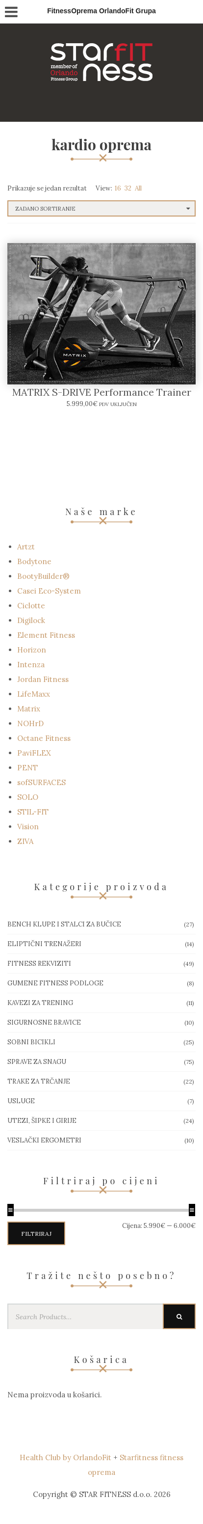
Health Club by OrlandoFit (65, 1457)
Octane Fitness (44, 738)
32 (128, 188)
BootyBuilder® (43, 576)
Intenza (31, 664)
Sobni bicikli (31, 1042)
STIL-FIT (33, 811)
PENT (27, 767)
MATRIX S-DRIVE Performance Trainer (101, 392)
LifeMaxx (33, 694)
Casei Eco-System (49, 591)
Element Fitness (46, 635)
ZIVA (25, 841)
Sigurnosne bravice (44, 1022)
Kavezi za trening (40, 1003)
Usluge (21, 1101)
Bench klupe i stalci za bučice (64, 924)
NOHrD (30, 723)
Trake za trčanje (38, 1081)
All (138, 188)
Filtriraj (36, 1233)
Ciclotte (31, 605)
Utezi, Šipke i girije (41, 1120)
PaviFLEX (34, 753)
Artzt (26, 546)
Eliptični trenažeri (44, 944)
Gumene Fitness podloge (55, 983)
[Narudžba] (101, 208)
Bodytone (34, 561)
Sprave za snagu (36, 1062)
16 (118, 188)
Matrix (28, 708)
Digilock (31, 620)
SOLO (27, 797)
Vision (28, 826)
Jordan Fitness (43, 679)
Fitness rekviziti (39, 963)
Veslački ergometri (44, 1140)
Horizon (31, 649)
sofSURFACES (41, 782)
